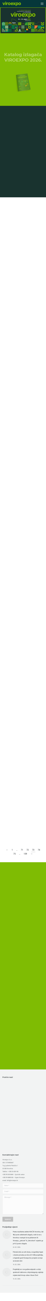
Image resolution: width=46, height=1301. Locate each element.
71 (22, 849)
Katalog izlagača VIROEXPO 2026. (23, 81)
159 (25, 853)
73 (33, 849)
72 (27, 849)
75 (14, 853)
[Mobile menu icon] (42, 3)
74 (39, 849)
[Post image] (6, 1234)
